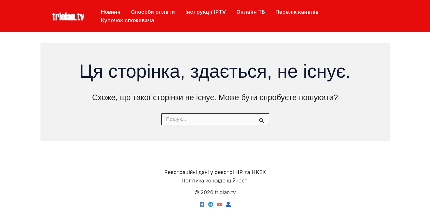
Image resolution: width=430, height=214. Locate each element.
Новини (111, 12)
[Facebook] (202, 204)
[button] (68, 16)
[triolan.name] (228, 204)
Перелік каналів (296, 12)
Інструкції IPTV (205, 12)
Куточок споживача (127, 20)
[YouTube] (219, 204)
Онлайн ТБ (250, 12)
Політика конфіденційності (215, 181)
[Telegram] (210, 204)
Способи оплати (153, 12)
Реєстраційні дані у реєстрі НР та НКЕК (215, 172)
